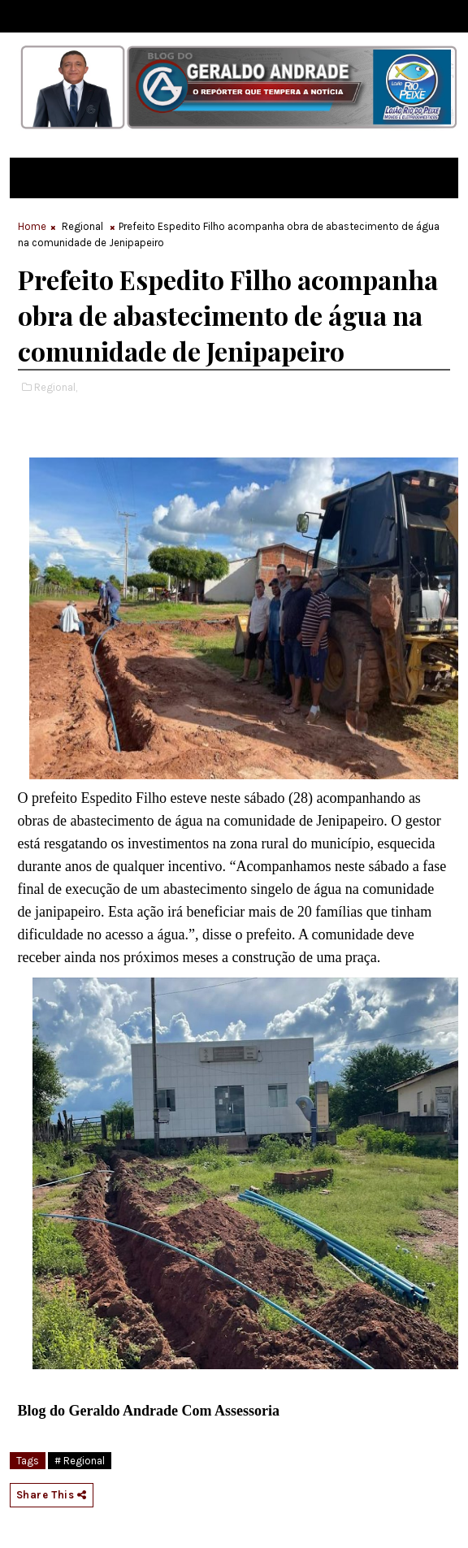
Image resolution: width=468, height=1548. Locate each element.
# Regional (79, 1461)
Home (32, 226)
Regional (82, 226)
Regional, (55, 387)
